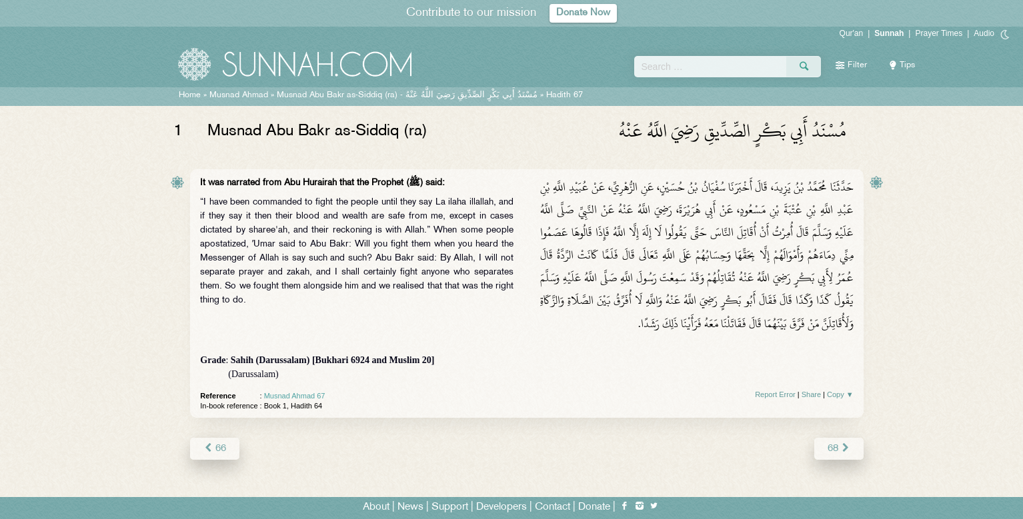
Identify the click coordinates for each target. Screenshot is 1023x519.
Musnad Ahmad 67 (294, 396)
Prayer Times (938, 33)
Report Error (775, 394)
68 (839, 448)
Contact (552, 507)
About (376, 507)
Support (449, 507)
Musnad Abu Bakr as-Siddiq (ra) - (407, 95)
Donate (594, 507)
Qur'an (852, 33)
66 (214, 448)
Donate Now (584, 13)
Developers (501, 507)
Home (190, 95)
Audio (984, 33)
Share (811, 394)
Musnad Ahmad (238, 95)
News (410, 507)
